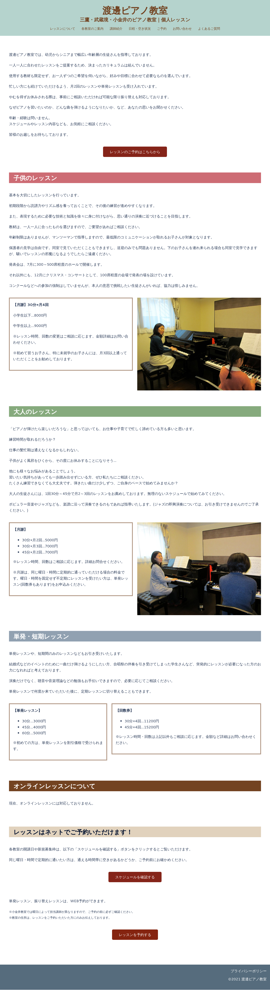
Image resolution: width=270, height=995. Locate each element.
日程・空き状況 (140, 28)
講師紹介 (116, 28)
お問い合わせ (182, 28)
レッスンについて (62, 28)
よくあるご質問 (209, 28)
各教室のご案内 (92, 28)
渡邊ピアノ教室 (135, 10)
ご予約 (161, 28)
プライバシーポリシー (249, 976)
